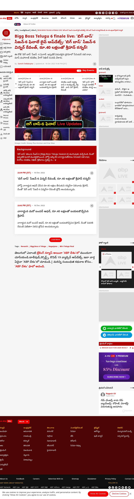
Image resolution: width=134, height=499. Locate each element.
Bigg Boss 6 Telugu (38, 247)
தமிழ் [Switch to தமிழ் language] (58, 13)
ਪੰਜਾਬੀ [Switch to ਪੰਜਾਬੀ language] (40, 13)
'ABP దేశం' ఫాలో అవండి (29, 267)
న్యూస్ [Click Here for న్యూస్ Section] (2, 428)
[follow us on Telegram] (113, 13)
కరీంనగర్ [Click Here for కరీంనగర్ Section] (50, 446)
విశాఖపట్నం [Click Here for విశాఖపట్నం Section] (27, 460)
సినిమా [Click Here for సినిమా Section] (73, 431)
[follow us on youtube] (106, 13)
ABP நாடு (85, 487)
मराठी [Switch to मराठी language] (34, 13)
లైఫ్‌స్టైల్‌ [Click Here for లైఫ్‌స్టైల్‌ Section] (96, 428)
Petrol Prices (4, 117)
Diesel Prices (4, 123)
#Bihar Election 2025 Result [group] (115, 348)
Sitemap (75, 479)
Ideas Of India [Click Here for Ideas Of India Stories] (29, 24)
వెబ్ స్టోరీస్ (5, 52)
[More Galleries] (132, 243)
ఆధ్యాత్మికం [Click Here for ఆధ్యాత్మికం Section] (4, 455)
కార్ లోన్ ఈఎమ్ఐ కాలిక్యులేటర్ (6, 109)
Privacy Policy (110, 479)
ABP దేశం (94, 487)
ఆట (80, 18)
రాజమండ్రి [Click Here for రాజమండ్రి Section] (27, 436)
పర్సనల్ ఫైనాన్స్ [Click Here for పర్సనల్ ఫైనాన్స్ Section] (123, 436)
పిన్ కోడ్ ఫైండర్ (4, 86)
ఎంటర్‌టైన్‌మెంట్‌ (25, 30)
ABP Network (5, 487)
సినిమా (72, 18)
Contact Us (129, 479)
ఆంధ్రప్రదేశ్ (34, 18)
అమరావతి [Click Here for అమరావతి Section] (27, 431)
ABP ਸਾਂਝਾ (76, 487)
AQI (3, 138)
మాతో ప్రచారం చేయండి (127, 13)
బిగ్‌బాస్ (63, 18)
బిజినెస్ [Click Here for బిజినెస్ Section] (120, 428)
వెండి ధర (5, 134)
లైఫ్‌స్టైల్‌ (87, 18)
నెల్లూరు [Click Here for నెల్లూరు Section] (26, 455)
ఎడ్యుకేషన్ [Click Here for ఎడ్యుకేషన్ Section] (4, 465)
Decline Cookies (119, 494)
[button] (6, 35)
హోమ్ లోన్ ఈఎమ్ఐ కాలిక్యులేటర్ (6, 93)
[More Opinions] (132, 388)
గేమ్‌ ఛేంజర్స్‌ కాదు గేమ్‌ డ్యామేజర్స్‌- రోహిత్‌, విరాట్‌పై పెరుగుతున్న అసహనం (114, 404)
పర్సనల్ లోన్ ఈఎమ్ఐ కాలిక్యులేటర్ (6, 101)
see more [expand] (55, 160)
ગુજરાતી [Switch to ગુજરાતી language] (52, 13)
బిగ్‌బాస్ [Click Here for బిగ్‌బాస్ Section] (73, 441)
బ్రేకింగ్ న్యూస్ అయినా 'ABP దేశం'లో (58, 253)
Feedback (20, 479)
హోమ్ (17, 18)
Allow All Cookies (98, 494)
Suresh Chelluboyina (25, 64)
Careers (36, 479)
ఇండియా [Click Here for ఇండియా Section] (3, 431)
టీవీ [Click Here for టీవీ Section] (71, 436)
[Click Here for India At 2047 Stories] (17, 24)
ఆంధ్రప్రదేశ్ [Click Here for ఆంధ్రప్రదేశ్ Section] (27, 428)
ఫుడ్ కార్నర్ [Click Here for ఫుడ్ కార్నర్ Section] (98, 436)
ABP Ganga (66, 487)
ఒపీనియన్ (5, 66)
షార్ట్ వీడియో (6, 48)
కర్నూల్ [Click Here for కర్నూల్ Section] (26, 441)
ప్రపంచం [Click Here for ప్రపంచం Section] (3, 436)
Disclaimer (92, 479)
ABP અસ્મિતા (54, 487)
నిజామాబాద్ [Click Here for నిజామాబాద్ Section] (51, 441)
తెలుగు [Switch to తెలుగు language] (16, 13)
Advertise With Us (55, 479)
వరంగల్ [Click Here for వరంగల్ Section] (50, 431)
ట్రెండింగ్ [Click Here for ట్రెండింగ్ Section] (3, 450)
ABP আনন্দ (34, 487)
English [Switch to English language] (28, 13)
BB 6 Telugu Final (67, 247)
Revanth (24, 247)
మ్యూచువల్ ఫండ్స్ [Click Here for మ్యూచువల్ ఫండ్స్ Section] (124, 431)
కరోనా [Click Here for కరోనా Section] (2, 441)
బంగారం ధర (4, 129)
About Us (4, 479)
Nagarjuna (53, 247)
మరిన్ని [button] (109, 18)
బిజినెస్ (54, 18)
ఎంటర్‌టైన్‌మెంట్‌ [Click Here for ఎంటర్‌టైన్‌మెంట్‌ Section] (76, 428)
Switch (79, 71)
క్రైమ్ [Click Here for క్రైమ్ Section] (2, 460)
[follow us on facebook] (99, 13)
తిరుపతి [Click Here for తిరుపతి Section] (26, 446)
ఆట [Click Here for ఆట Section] (1, 446)
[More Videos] (132, 160)
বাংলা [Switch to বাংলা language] (45, 13)
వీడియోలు (5, 43)
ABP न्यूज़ (25, 487)
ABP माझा (44, 487)
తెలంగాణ (45, 18)
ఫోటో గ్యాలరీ (6, 56)
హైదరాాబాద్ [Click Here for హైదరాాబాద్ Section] (51, 450)
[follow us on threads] (103, 13)
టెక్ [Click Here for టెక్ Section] (1, 469)
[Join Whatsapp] (116, 13)
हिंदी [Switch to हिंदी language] (22, 13)
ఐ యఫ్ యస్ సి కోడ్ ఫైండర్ (5, 78)
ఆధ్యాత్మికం (98, 18)
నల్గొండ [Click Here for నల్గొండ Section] (50, 436)
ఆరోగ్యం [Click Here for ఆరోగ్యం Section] (97, 431)
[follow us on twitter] (96, 13)
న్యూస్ (24, 18)
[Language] (23, 422)
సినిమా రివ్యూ (4, 61)
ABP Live (16, 487)
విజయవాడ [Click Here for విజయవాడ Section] (27, 450)
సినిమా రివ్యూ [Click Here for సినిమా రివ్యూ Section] (75, 446)
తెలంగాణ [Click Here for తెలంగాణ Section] (50, 428)
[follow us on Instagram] (109, 13)
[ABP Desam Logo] (6, 18)
